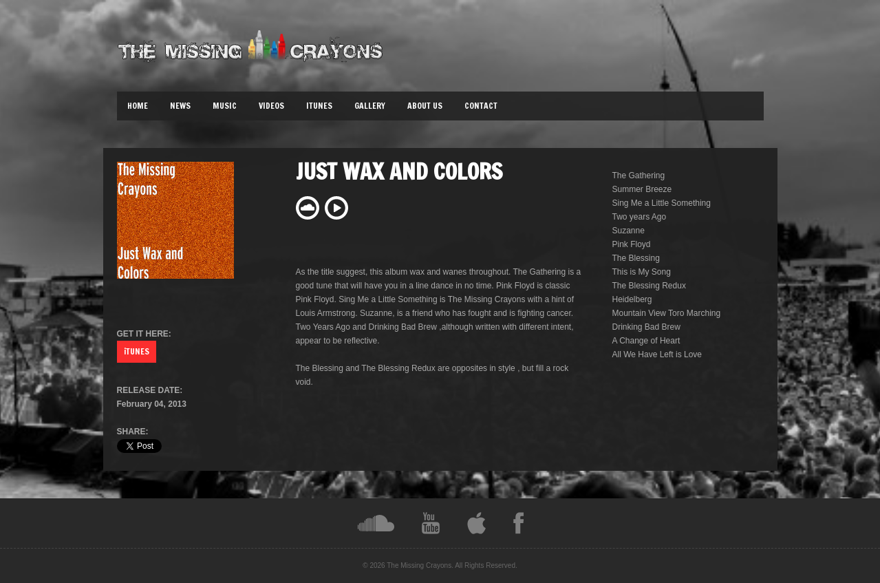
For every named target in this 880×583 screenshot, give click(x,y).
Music (225, 106)
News (180, 106)
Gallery (369, 106)
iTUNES (136, 351)
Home (137, 106)
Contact (480, 106)
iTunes (319, 106)
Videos (271, 106)
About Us (424, 106)
